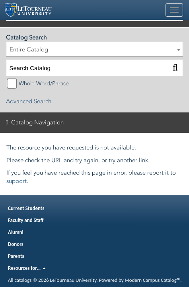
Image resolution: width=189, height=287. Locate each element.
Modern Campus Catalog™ (152, 280)
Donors (15, 244)
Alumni (15, 232)
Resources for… (27, 268)
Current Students (26, 208)
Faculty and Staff (25, 220)
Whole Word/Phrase (44, 83)
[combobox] (94, 49)
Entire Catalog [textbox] (29, 49)
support (16, 181)
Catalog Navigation (37, 122)
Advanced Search (28, 101)
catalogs (22, 280)
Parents (16, 256)
